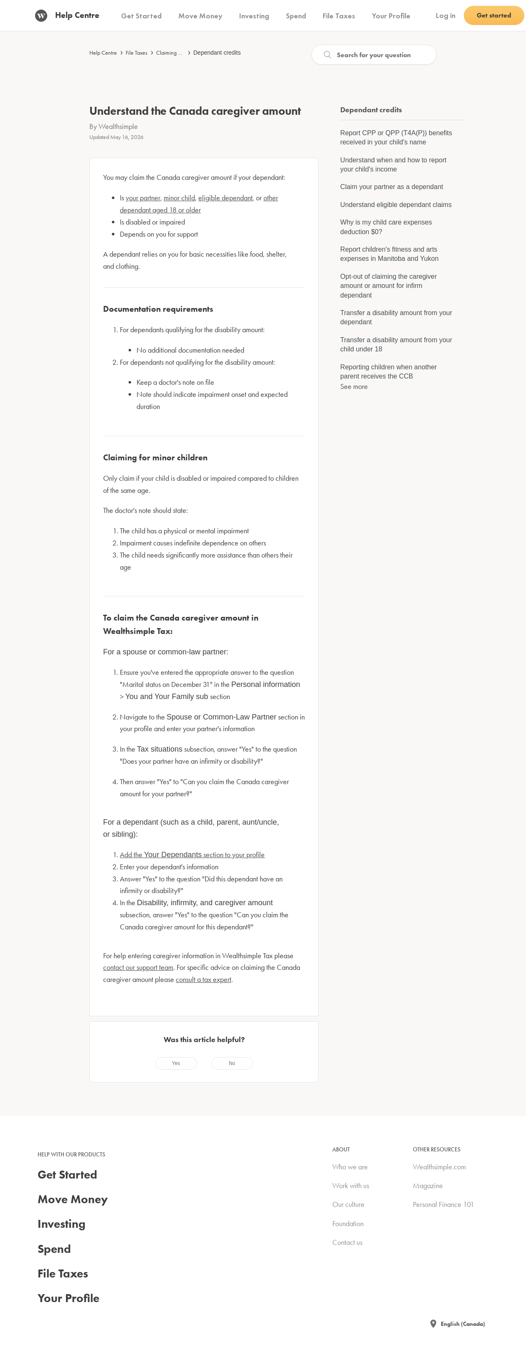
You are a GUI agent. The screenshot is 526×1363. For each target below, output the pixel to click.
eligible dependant (225, 197)
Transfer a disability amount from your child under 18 (396, 344)
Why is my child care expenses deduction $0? (386, 227)
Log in (445, 15)
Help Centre (103, 52)
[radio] (176, 1063)
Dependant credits (217, 52)
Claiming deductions (179, 52)
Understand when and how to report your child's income (393, 164)
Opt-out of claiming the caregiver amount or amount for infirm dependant (388, 286)
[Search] (374, 55)
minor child (179, 197)
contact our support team (138, 967)
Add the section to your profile (192, 854)
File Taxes (136, 52)
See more (354, 386)
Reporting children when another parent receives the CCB (388, 371)
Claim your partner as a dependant (391, 186)
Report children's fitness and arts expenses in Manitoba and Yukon (389, 254)
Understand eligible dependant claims (396, 204)
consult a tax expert (203, 979)
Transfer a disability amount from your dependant (396, 317)
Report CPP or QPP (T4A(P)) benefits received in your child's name (396, 137)
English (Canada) (463, 1324)
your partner (143, 197)
